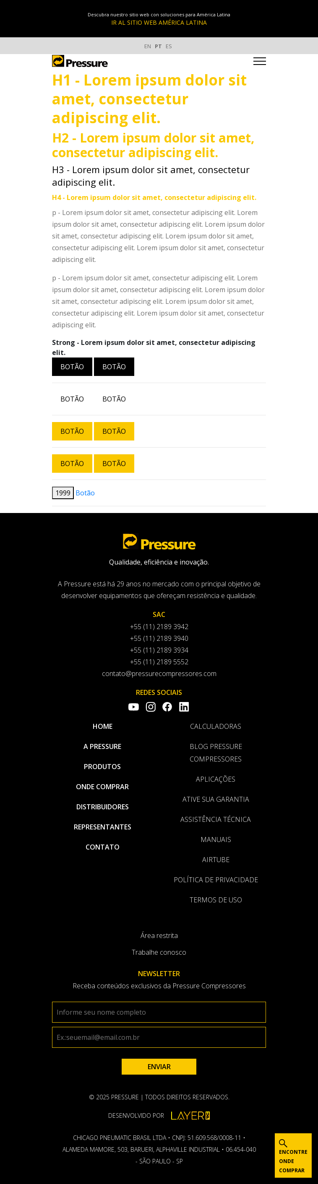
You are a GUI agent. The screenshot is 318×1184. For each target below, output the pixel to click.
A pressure (102, 746)
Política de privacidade (216, 879)
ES (169, 46)
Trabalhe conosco (159, 952)
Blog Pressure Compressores (216, 753)
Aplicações (215, 779)
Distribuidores (102, 806)
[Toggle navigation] (259, 62)
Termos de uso (216, 899)
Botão (72, 366)
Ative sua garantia (215, 799)
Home (102, 726)
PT (158, 46)
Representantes (102, 827)
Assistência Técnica (215, 819)
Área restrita (159, 935)
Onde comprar (102, 786)
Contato (103, 847)
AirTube (215, 859)
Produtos (102, 766)
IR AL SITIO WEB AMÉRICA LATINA (159, 22)
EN (147, 46)
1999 (62, 492)
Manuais (216, 839)
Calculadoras (215, 726)
